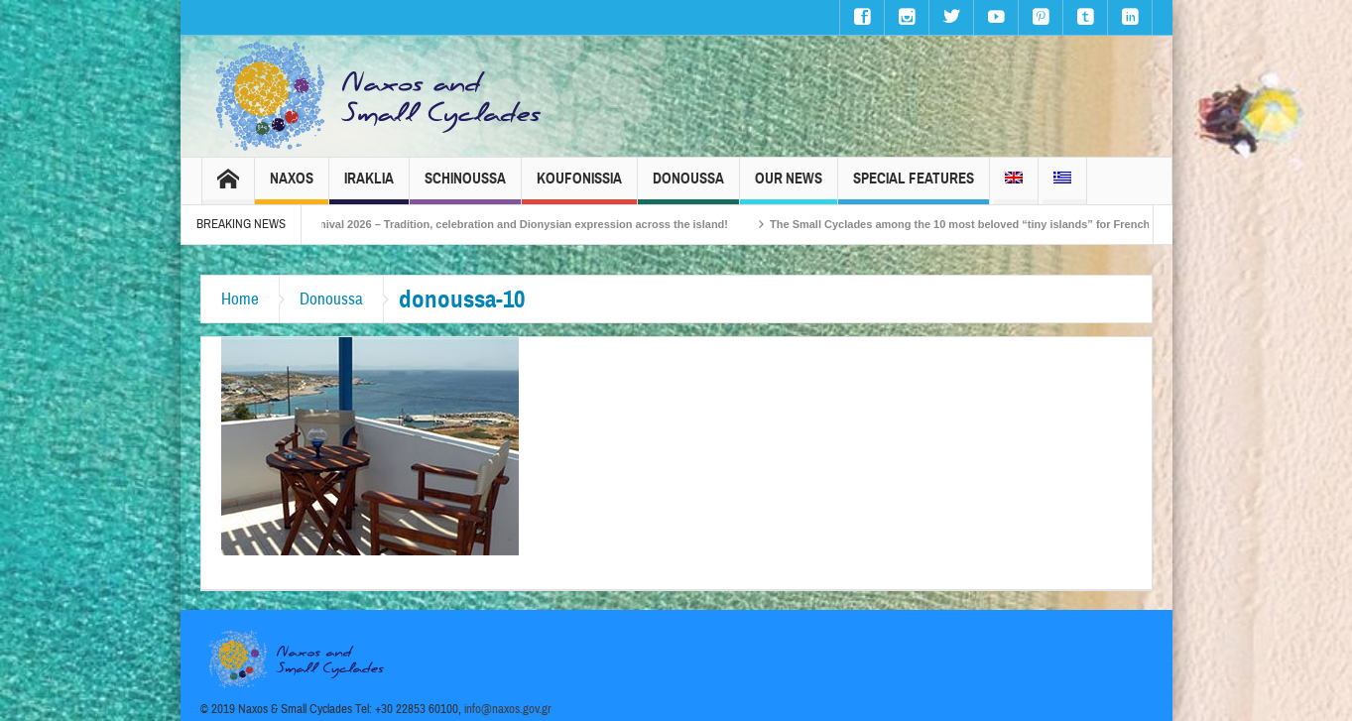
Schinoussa (465, 187)
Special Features (913, 187)
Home (240, 299)
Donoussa (688, 187)
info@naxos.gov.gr (508, 709)
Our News (788, 187)
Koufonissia (579, 187)
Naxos (291, 187)
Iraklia (369, 187)
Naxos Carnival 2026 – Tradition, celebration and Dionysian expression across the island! (520, 224)
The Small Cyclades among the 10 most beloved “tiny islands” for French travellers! (1011, 224)
